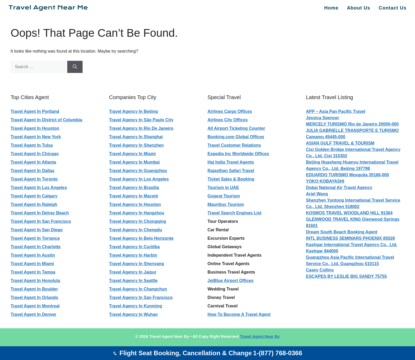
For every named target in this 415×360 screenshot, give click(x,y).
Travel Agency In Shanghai (136, 137)
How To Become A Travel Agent (239, 314)
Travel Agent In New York (36, 137)
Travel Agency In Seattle (133, 280)
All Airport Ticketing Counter (236, 128)
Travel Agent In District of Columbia (46, 120)
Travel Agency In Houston (135, 204)
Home (331, 8)
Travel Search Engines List (234, 213)
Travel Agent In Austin (33, 255)
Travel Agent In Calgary (34, 196)
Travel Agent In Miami (32, 263)
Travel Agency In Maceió (133, 196)
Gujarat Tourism (224, 196)
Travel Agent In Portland (35, 111)
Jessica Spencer (322, 118)
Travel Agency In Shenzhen (136, 145)
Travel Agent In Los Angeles (39, 187)
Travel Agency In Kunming (135, 306)
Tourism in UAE (223, 187)
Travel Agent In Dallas (33, 170)
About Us (358, 8)
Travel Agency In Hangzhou (136, 213)
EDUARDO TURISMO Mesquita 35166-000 (347, 175)
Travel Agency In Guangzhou (138, 170)
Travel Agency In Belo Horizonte (141, 238)
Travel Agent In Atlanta (33, 162)
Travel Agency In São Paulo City (141, 120)
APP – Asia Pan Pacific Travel (335, 111)
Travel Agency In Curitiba (134, 246)
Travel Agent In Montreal (35, 306)
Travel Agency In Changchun (138, 289)
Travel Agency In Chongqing (137, 221)
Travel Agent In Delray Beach (40, 213)
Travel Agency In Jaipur (132, 272)
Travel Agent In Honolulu (35, 280)
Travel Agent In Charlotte (36, 246)
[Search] (75, 67)
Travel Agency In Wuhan (133, 314)
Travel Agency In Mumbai (134, 162)
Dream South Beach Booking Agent (341, 232)
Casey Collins (320, 270)
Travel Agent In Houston (35, 128)
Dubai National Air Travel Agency (339, 187)
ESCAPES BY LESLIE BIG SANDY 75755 (346, 276)
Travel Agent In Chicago (35, 153)
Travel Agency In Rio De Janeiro (141, 128)
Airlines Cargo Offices (230, 111)
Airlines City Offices (228, 120)
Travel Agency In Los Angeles (139, 179)
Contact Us (393, 8)
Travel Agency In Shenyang (136, 263)
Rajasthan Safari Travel (231, 170)
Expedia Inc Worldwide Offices (238, 153)
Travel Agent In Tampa (33, 272)
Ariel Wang (317, 194)
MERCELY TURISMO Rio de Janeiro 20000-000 (352, 124)
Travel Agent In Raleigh (34, 204)
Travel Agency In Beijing (133, 111)
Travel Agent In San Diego (37, 230)
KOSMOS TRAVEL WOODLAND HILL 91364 (349, 213)
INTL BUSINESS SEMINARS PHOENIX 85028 (350, 238)
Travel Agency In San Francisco (141, 297)
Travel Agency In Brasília (134, 187)
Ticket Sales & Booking (231, 179)
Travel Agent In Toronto (34, 179)
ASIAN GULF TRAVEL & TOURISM (340, 143)
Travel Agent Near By (259, 336)
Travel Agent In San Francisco (41, 221)
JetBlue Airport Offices (231, 280)
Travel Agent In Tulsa (32, 145)
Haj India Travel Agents (231, 162)
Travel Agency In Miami (132, 153)
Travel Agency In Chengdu (135, 230)
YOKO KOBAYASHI (325, 181)
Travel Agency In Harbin (133, 255)
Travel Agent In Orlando (34, 297)
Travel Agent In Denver (33, 314)
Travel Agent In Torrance (35, 238)
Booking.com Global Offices (236, 137)
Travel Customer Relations (234, 145)
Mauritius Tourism (226, 204)
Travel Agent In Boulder (34, 289)
